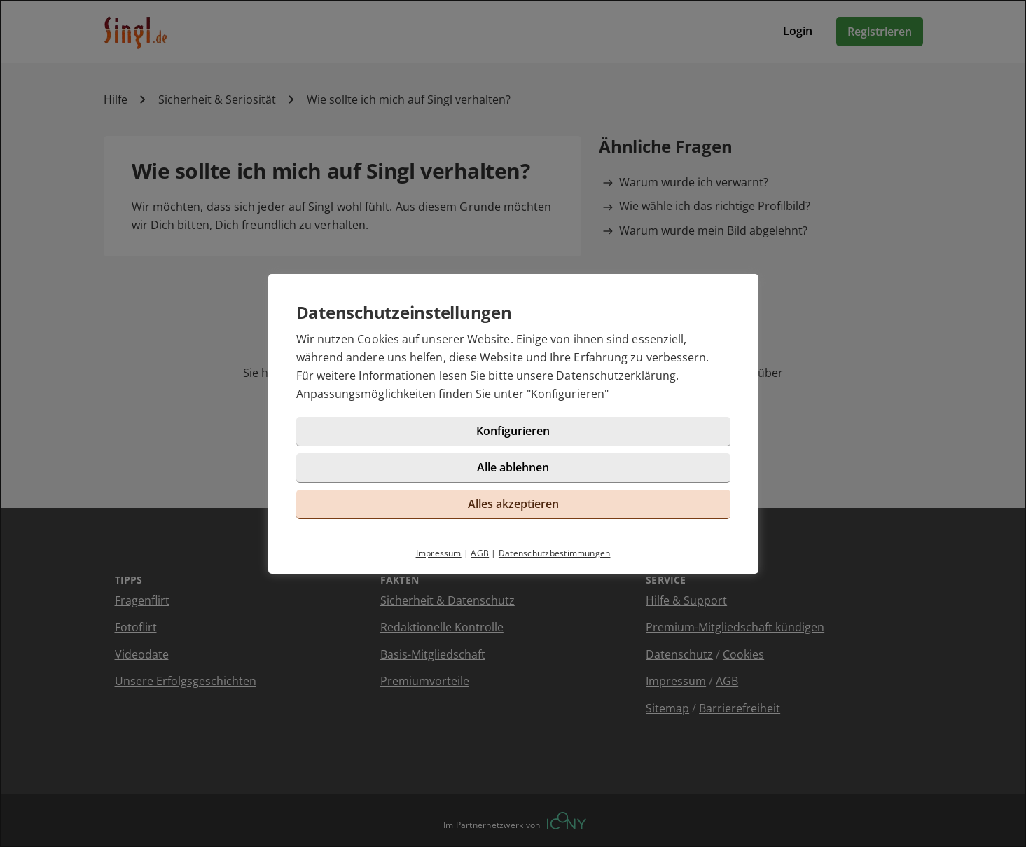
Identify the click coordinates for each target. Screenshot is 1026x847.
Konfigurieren (567, 393)
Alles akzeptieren (513, 503)
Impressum (439, 553)
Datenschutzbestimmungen (555, 553)
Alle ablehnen (513, 467)
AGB (480, 553)
